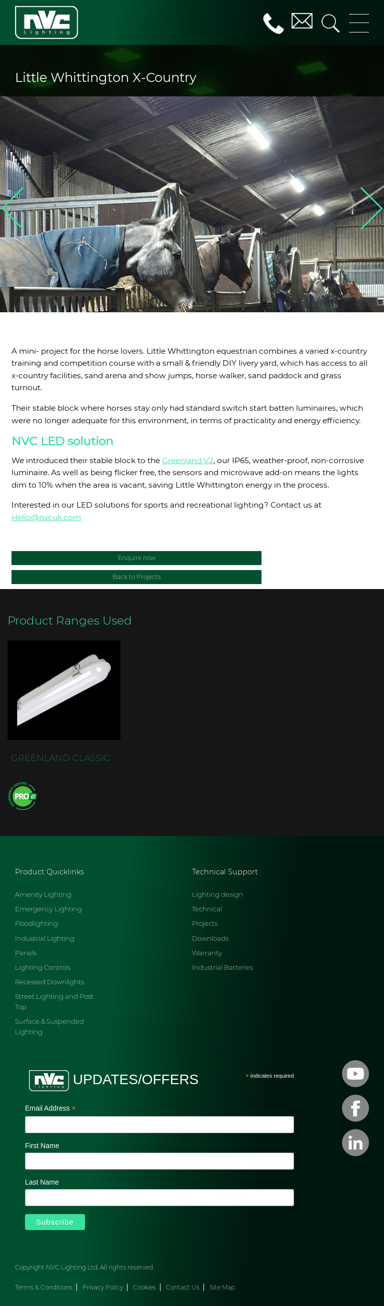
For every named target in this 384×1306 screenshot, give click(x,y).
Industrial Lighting (44, 938)
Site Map (222, 1287)
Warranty (207, 953)
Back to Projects (136, 577)
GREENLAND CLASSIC (60, 757)
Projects (205, 923)
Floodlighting (36, 923)
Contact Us (183, 1287)
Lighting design (217, 894)
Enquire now (137, 558)
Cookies (144, 1287)
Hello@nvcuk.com (46, 517)
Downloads (210, 938)
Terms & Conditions (43, 1287)
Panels (25, 953)
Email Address (50, 1109)
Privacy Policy (102, 1287)
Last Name (42, 1182)
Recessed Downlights (49, 982)
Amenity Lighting (43, 894)
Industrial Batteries (222, 967)
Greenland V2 (188, 460)
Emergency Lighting (48, 909)
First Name (42, 1146)
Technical (207, 909)
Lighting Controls (42, 967)
